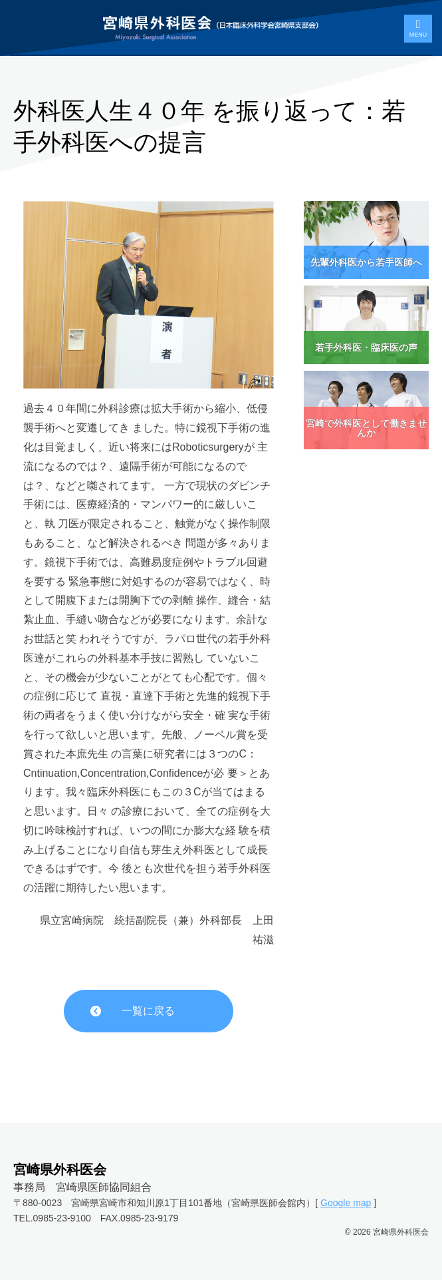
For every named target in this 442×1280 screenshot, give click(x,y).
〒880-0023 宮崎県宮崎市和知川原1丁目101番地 (117, 1202)
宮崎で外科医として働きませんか (366, 428)
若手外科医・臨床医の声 (366, 347)
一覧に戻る (148, 1010)
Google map (345, 1202)
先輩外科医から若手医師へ (366, 262)
